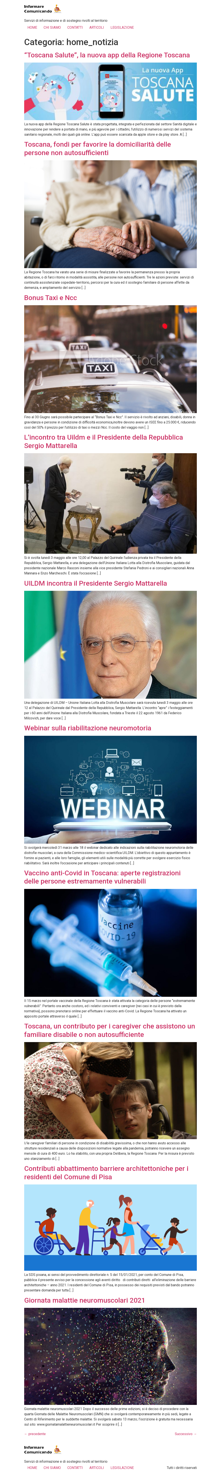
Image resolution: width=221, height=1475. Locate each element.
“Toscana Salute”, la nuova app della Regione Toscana (107, 55)
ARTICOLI (96, 27)
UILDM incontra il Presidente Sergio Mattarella (95, 583)
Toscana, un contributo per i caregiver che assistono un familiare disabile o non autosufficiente (109, 1030)
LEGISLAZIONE (122, 27)
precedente (35, 1434)
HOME (32, 27)
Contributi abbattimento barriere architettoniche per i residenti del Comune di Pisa (106, 1172)
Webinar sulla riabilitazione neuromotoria (87, 728)
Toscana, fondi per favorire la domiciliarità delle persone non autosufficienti (97, 148)
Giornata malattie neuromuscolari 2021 (84, 1300)
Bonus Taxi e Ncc (50, 298)
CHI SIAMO (52, 27)
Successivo (186, 1434)
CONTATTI (75, 27)
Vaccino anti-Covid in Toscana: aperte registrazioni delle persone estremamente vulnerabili (102, 877)
